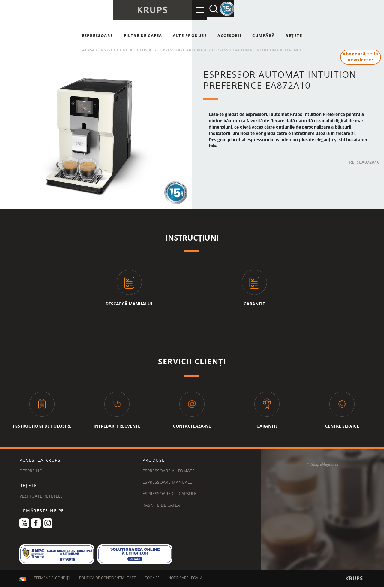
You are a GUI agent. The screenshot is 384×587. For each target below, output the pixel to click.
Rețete (294, 35)
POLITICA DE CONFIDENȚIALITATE (107, 578)
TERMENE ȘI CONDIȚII (52, 578)
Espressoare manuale (167, 482)
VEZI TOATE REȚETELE (41, 496)
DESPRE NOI (32, 471)
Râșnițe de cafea (161, 505)
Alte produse (190, 35)
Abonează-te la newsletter (359, 57)
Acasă (88, 50)
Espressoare (97, 35)
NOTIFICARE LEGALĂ (185, 578)
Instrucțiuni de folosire (126, 50)
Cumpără (263, 35)
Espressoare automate (183, 50)
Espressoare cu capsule (169, 493)
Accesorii (230, 35)
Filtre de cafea (143, 35)
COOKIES (152, 578)
